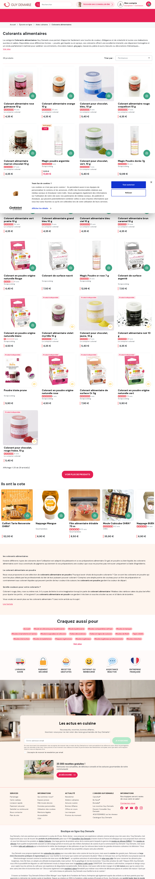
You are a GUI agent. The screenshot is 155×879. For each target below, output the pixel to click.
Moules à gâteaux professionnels (109, 632)
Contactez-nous (127, 796)
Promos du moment (73, 809)
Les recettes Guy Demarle (103, 799)
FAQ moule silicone (45, 796)
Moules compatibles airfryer (100, 622)
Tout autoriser (129, 6)
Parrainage (14, 790)
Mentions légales (44, 806)
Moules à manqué (124, 622)
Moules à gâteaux (83, 632)
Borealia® (96, 796)
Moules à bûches (134, 632)
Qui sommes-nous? (45, 790)
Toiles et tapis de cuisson (101, 627)
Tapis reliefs (138, 627)
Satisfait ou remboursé (19, 802)
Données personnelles (46, 799)
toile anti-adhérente (26, 840)
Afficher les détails (40, 30)
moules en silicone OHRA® (121, 835)
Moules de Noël (122, 627)
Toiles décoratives (78, 627)
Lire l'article (8, 597)
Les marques (70, 806)
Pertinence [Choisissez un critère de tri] (134, 51)
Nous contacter (16, 806)
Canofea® (97, 790)
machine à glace (71, 862)
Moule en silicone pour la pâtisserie (49, 622)
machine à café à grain (84, 857)
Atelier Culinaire (45, 835)
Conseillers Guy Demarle (81, 832)
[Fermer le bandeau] (151, 4)
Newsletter (69, 790)
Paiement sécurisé (17, 799)
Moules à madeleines (42, 632)
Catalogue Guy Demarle (102, 811)
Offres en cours (71, 802)
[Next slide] (150, 500)
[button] (32, 89)
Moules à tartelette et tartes (24, 627)
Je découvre (67, 768)
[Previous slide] (4, 500)
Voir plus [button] (7, 42)
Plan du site (14, 809)
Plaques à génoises (63, 632)
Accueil (27, 622)
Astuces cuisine (71, 796)
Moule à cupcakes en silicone (53, 627)
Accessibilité (42, 809)
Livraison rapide (16, 796)
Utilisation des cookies (46, 802)
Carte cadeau (15, 793)
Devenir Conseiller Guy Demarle (102, 803)
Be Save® (96, 793)
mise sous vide (107, 852)
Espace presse (43, 793)
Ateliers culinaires (72, 793)
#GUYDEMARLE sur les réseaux (105, 808)
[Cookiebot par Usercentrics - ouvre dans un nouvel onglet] (15, 30)
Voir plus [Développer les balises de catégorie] (77, 637)
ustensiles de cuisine (52, 847)
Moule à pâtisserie (76, 622)
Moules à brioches (21, 632)
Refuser (128, 14)
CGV (39, 812)
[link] (20, 657)
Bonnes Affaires (71, 799)
